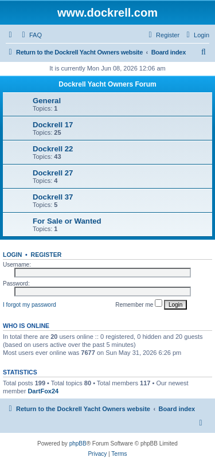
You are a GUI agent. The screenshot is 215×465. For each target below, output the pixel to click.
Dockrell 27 (53, 173)
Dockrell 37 (53, 197)
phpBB (78, 443)
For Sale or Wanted (67, 221)
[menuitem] (30, 35)
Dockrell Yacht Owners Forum (107, 84)
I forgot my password (29, 305)
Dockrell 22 (53, 148)
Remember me (138, 303)
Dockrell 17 (53, 124)
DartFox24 (43, 391)
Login (12, 254)
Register (46, 254)
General (47, 100)
